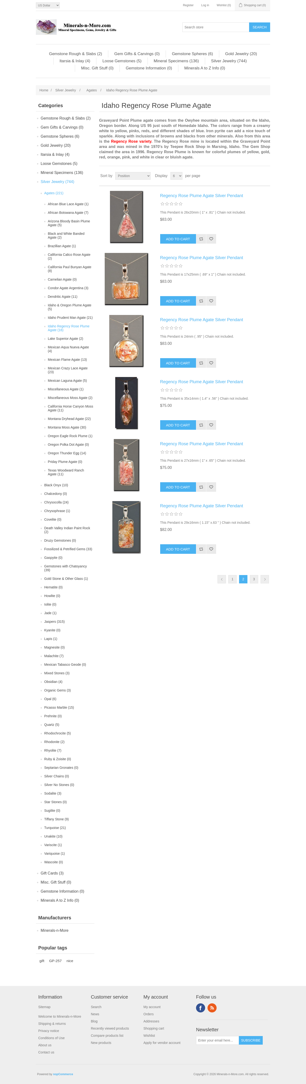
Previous (222, 579)
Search (96, 1007)
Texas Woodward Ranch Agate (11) (66, 472)
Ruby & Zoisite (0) (57, 759)
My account (152, 1007)
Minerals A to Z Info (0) (204, 68)
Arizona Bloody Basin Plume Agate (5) (69, 223)
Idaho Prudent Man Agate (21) (70, 317)
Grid (257, 176)
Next (265, 579)
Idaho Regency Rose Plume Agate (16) (68, 328)
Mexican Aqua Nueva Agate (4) (68, 349)
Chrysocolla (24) (56, 502)
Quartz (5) (51, 725)
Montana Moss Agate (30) (67, 427)
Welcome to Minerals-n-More (59, 1016)
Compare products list (107, 1035)
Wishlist (149, 1035)
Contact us (46, 1052)
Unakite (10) (53, 836)
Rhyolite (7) (52, 750)
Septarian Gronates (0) (61, 768)
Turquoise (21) (55, 828)
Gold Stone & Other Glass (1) (66, 579)
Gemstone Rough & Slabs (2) (75, 54)
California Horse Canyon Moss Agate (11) (70, 408)
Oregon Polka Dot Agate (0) (68, 444)
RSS (212, 1007)
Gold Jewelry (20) (241, 54)
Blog (94, 1021)
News (95, 1014)
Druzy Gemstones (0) (60, 540)
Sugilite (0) (52, 810)
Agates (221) (53, 193)
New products (101, 1043)
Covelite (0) (52, 519)
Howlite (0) (52, 596)
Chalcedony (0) (55, 494)
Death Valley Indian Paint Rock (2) (67, 530)
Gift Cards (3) (52, 873)
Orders (148, 1014)
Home (43, 90)
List (266, 176)
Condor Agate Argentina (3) (68, 288)
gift (41, 961)
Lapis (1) (50, 639)
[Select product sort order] (133, 176)
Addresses (151, 1021)
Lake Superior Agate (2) (65, 338)
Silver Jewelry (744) (229, 61)
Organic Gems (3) (57, 690)
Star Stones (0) (55, 802)
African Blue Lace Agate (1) (68, 204)
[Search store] (215, 27)
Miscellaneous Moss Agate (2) (70, 398)
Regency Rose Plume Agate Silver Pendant (201, 195)
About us (44, 1045)
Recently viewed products (110, 1028)
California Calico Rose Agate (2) (69, 256)
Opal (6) (50, 699)
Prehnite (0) (53, 716)
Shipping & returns (52, 1024)
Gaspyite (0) (53, 558)
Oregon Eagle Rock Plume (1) (70, 436)
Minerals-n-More (54, 930)
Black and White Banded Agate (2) (66, 235)
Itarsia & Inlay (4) (75, 61)
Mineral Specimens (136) (176, 61)
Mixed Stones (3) (57, 673)
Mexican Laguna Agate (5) (67, 380)
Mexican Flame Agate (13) (67, 359)
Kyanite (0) (52, 630)
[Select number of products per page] (176, 176)
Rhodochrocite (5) (57, 733)
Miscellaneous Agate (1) (65, 389)
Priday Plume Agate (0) (65, 462)
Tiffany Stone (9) (56, 819)
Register (188, 5)
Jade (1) (50, 613)
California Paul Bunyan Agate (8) (69, 269)
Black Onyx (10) (56, 485)
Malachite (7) (54, 656)
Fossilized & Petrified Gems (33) (68, 549)
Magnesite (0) (54, 647)
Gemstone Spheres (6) (192, 54)
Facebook (200, 1007)
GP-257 (55, 961)
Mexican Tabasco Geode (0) (65, 664)
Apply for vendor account (161, 1043)
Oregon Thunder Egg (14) (67, 453)
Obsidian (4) (53, 682)
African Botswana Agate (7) (68, 213)
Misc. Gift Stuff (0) (97, 68)
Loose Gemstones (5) (121, 61)
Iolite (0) (50, 604)
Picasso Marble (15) (59, 707)
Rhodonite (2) (54, 742)
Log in (205, 5)
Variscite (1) (53, 845)
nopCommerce (63, 1074)
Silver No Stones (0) (59, 785)
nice (69, 961)
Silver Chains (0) (56, 776)
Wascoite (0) (53, 862)
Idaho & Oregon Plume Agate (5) (69, 307)
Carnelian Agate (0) (62, 279)
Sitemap (44, 1007)
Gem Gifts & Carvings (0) (137, 54)
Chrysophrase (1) (57, 511)
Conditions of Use (51, 1038)
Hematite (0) (53, 587)
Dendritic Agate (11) (62, 296)
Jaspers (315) (54, 621)
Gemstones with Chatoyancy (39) (65, 568)
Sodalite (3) (52, 793)
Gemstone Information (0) (149, 68)
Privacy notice (48, 1031)
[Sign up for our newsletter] (217, 1040)
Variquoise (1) (54, 853)
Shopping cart (153, 1028)
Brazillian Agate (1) (62, 246)
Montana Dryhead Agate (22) (69, 419)
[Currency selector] (48, 5)
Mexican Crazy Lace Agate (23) (68, 370)
